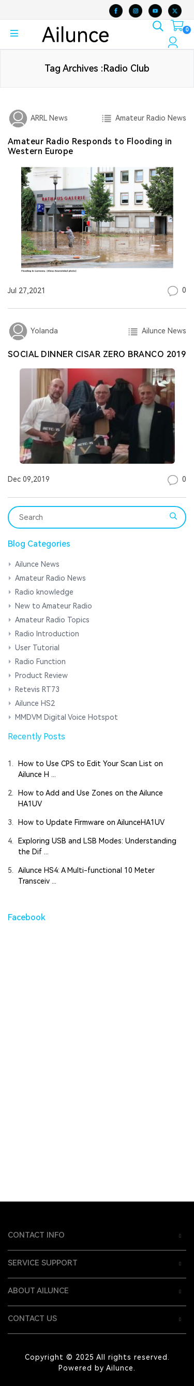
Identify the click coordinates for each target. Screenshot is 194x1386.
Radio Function (40, 661)
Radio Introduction (47, 634)
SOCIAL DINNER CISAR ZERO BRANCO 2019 (97, 354)
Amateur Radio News (149, 118)
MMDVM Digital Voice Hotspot (66, 717)
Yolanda (43, 331)
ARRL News (48, 118)
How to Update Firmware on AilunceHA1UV (91, 822)
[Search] (90, 517)
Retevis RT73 (37, 689)
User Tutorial (37, 648)
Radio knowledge (44, 592)
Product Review (41, 675)
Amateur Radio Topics (52, 620)
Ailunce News (162, 331)
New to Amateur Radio (53, 606)
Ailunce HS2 (35, 703)
